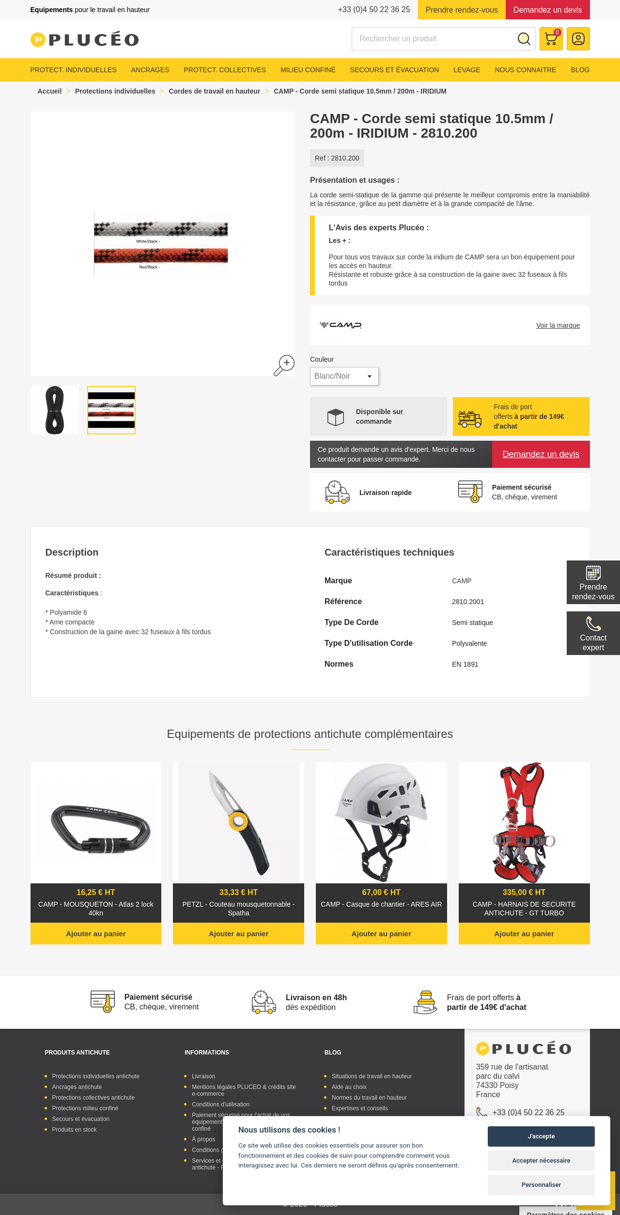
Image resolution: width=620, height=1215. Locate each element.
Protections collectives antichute (93, 1097)
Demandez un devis (547, 10)
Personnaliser (541, 1184)
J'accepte (541, 1136)
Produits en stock (74, 1129)
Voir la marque (558, 325)
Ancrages (150, 70)
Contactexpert (593, 643)
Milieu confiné (308, 70)
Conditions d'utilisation (220, 1104)
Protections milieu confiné (85, 1108)
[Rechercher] (444, 38)
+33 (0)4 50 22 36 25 (374, 9)
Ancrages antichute (77, 1087)
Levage (467, 70)
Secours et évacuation (394, 70)
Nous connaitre (526, 70)
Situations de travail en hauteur (372, 1076)
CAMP (461, 581)
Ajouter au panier (95, 933)
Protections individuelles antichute (96, 1076)
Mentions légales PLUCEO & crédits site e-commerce (244, 1090)
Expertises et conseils (360, 1108)
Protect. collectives (225, 70)
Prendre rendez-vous (462, 10)
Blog (580, 70)
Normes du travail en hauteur (369, 1097)
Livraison (203, 1076)
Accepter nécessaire (541, 1160)
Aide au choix (349, 1087)
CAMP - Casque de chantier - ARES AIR (381, 904)
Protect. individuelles (74, 70)
